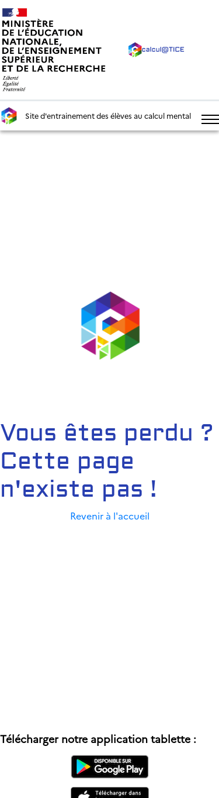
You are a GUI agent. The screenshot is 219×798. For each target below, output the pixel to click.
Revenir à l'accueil (110, 515)
